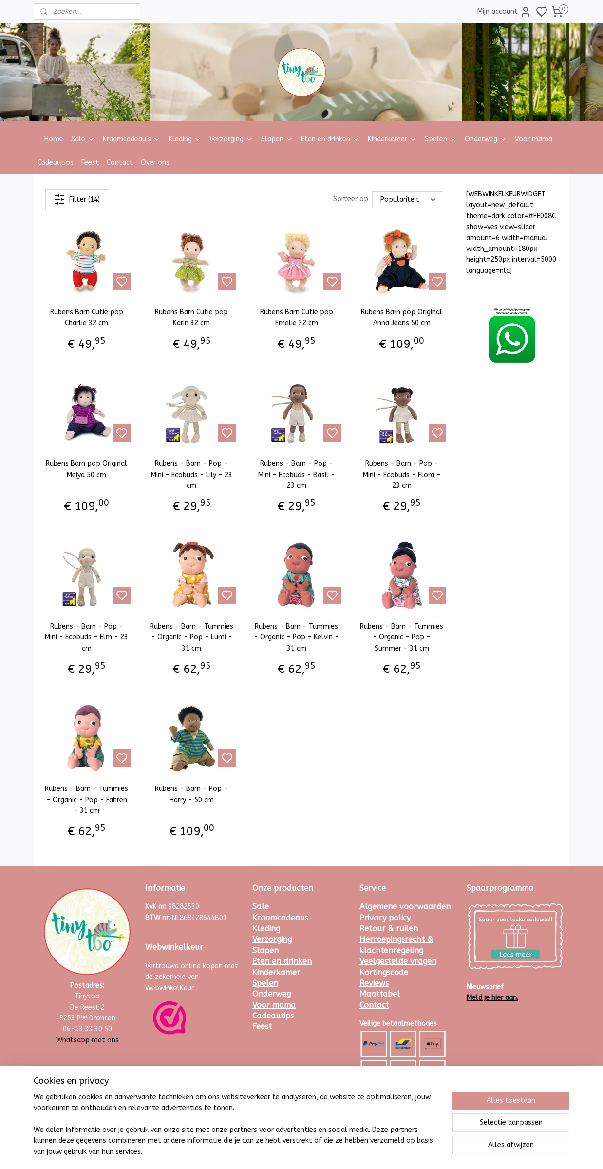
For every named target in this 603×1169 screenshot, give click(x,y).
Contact (120, 162)
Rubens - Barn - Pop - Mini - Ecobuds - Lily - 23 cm (191, 475)
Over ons (155, 162)
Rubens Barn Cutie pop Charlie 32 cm (86, 317)
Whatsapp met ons (87, 1040)
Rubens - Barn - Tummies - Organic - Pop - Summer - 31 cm (401, 637)
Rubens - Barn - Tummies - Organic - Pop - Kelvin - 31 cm (296, 637)
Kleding (185, 139)
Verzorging (231, 139)
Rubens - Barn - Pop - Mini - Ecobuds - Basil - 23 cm (296, 475)
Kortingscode (383, 972)
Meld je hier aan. (492, 998)
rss (347, 1151)
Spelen (441, 139)
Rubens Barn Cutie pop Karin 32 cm (191, 317)
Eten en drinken (330, 139)
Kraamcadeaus (280, 917)
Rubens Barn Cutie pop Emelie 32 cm (296, 317)
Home (53, 139)
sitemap (328, 1151)
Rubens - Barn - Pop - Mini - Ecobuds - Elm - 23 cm (86, 637)
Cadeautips (56, 162)
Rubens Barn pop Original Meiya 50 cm (86, 469)
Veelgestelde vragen (397, 961)
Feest (90, 162)
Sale (83, 139)
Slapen (277, 139)
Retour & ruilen (388, 928)
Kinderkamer (392, 139)
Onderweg (486, 139)
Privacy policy (385, 917)
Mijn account (504, 12)
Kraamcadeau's (132, 139)
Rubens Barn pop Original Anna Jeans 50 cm (401, 317)
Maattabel (379, 993)
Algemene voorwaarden (405, 906)
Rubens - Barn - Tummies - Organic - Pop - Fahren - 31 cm (86, 800)
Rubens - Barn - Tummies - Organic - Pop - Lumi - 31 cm (191, 637)
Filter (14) (77, 199)
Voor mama (533, 139)
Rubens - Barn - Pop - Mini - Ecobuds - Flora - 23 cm (402, 475)
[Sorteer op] (408, 200)
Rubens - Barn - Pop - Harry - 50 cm (191, 794)
